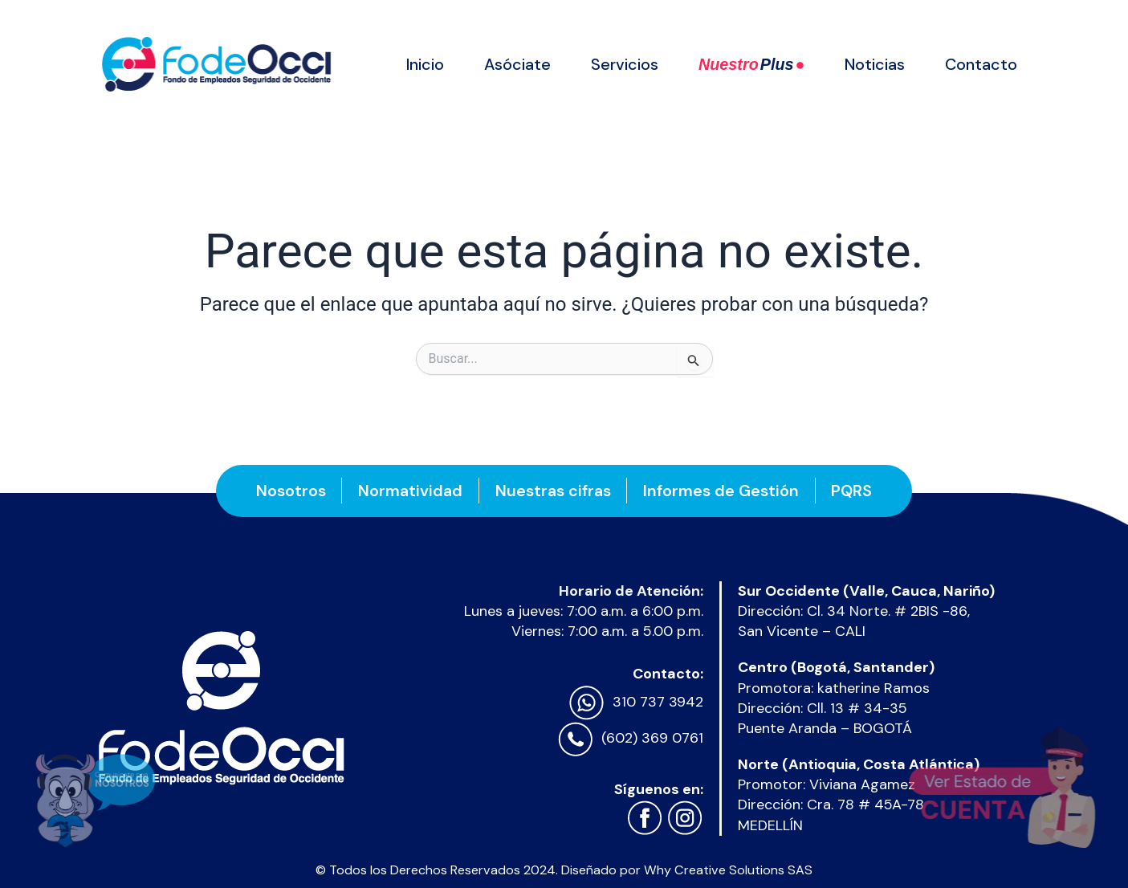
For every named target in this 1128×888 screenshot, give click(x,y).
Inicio (425, 64)
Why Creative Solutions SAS (728, 870)
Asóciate (517, 64)
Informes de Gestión (722, 490)
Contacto (981, 64)
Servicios (624, 64)
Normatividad (410, 490)
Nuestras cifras (553, 490)
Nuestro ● (751, 64)
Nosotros (290, 490)
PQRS (853, 490)
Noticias (875, 64)
